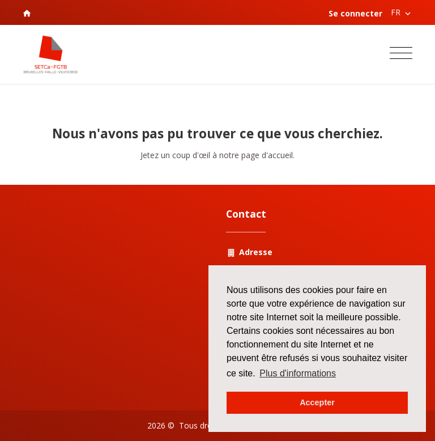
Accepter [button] (317, 402)
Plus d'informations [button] (297, 373)
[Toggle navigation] (401, 54)
